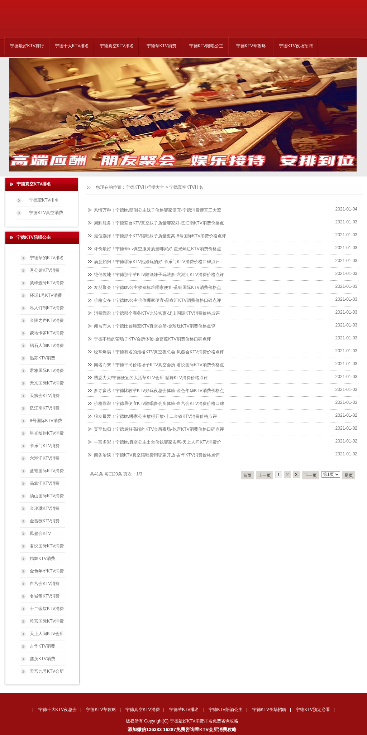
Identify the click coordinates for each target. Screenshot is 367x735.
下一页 (310, 475)
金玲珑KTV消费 (44, 508)
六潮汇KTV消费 (44, 458)
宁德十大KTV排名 (72, 45)
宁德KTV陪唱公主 (206, 45)
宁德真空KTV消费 (142, 709)
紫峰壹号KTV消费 (47, 282)
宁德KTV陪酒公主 (226, 709)
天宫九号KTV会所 (47, 671)
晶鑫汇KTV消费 (44, 483)
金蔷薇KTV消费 (44, 520)
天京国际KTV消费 (47, 383)
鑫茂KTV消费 (42, 658)
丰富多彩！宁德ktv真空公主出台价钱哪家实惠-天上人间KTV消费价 (157, 442)
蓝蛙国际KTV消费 (47, 470)
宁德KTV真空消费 (46, 212)
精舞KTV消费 (42, 558)
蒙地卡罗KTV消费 (47, 332)
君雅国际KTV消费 (47, 370)
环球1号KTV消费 (46, 295)
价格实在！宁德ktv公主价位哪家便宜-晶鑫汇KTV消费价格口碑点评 (157, 300)
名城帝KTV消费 (44, 596)
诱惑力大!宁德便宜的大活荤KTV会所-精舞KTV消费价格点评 (151, 377)
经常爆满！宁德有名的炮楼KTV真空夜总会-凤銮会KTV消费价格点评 (159, 351)
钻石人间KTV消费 (47, 345)
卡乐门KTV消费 (44, 445)
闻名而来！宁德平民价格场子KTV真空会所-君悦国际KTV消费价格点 (159, 364)
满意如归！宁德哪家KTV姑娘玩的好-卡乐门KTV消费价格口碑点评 (157, 261)
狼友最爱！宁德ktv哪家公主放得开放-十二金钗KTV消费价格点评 (155, 416)
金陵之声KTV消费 (47, 320)
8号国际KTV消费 (46, 420)
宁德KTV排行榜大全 (145, 187)
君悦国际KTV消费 (47, 545)
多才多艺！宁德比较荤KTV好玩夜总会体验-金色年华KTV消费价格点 (159, 390)
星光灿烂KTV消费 (47, 433)
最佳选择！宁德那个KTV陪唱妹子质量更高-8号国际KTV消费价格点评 (160, 235)
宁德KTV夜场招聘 (296, 45)
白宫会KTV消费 (44, 583)
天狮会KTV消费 (44, 395)
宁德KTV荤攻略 (251, 45)
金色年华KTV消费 (47, 571)
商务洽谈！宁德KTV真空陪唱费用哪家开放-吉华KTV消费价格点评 (157, 455)
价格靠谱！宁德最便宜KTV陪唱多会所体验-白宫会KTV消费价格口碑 (159, 403)
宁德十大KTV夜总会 (57, 709)
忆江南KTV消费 (44, 408)
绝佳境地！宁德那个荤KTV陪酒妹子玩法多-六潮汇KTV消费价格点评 (159, 274)
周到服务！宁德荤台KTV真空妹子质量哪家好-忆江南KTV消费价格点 (159, 223)
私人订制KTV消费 (47, 307)
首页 (247, 475)
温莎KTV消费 (42, 358)
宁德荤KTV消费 (161, 45)
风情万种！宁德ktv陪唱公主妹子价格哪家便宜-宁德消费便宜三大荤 (157, 210)
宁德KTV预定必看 (313, 709)
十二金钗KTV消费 (47, 608)
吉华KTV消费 (42, 646)
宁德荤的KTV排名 (47, 257)
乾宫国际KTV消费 (47, 621)
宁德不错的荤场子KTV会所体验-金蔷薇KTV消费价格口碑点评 (152, 339)
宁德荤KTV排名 (44, 200)
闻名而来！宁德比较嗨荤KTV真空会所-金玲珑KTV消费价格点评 (154, 326)
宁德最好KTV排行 (27, 45)
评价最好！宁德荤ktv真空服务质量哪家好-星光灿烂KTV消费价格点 (157, 248)
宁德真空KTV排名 (117, 45)
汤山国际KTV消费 (47, 495)
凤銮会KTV (40, 533)
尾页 (348, 475)
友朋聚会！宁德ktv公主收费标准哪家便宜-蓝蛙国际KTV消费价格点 (157, 287)
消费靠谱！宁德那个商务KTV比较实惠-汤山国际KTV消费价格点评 (157, 313)
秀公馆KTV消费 (44, 270)
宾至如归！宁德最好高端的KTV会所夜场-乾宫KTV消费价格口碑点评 (159, 429)
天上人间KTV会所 (47, 633)
